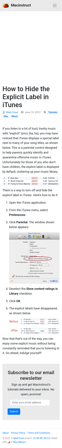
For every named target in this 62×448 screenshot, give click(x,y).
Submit (14, 411)
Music (15, 116)
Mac (6, 116)
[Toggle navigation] (54, 5)
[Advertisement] (31, 47)
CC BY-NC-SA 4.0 (41, 438)
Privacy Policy (18, 433)
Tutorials (52, 112)
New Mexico (19, 442)
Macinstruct (17, 5)
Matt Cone (12, 112)
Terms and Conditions (38, 433)
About (5, 433)
